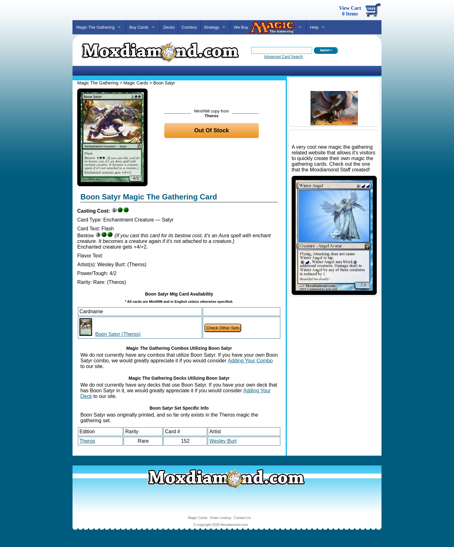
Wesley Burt (222, 441)
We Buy (264, 27)
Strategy (211, 27)
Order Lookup (220, 518)
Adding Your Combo (250, 360)
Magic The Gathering (95, 27)
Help (314, 27)
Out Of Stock (211, 130)
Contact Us (242, 518)
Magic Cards (135, 82)
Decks (169, 27)
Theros (87, 441)
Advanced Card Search (283, 57)
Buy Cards (138, 27)
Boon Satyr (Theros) (118, 334)
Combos (189, 27)
